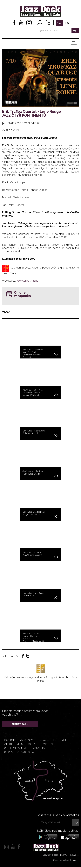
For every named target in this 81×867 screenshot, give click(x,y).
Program (9, 740)
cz (59, 23)
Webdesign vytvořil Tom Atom (66, 860)
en (67, 23)
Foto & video (60, 740)
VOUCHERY (39, 748)
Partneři (48, 744)
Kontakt (33, 744)
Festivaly (42, 740)
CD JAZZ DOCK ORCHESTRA (19, 752)
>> (75, 822)
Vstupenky (26, 740)
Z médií (8, 744)
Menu (20, 744)
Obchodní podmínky (16, 748)
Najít (75, 30)
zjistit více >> (20, 723)
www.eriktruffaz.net (28, 280)
